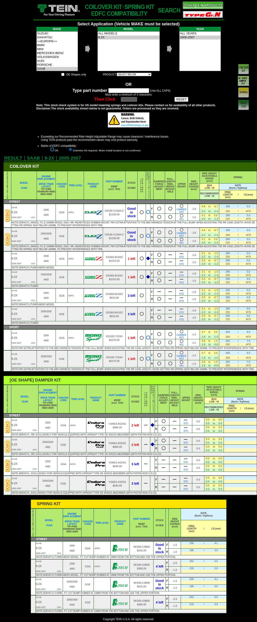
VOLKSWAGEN (57, 57)
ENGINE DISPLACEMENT (46, 177)
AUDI (57, 61)
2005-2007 (200, 37)
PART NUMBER (114, 181)
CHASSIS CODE (61, 185)
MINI (57, 49)
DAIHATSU (57, 37)
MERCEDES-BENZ (57, 53)
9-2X (129, 37)
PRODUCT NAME (93, 185)
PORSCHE (57, 65)
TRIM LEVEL (76, 185)
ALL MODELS (129, 34)
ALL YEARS (200, 34)
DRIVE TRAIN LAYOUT (46, 185)
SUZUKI (57, 34)
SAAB (57, 69)
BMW (57, 45)
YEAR (24, 188)
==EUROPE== (57, 41)
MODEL (24, 183)
